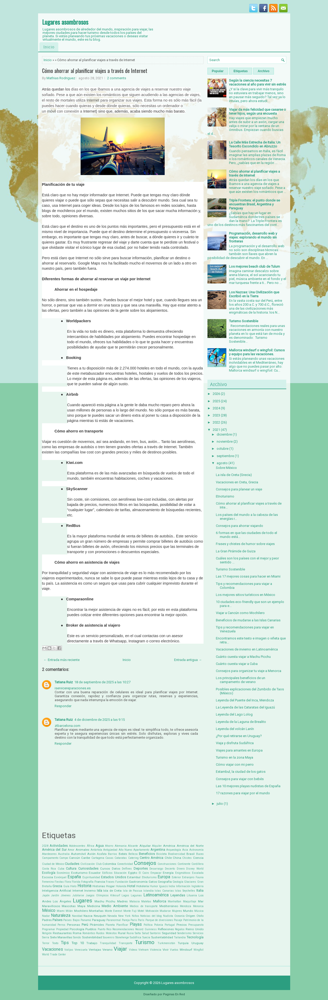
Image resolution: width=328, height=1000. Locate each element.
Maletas (146, 901)
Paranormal (113, 920)
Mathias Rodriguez (60, 78)
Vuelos (174, 949)
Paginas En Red (174, 994)
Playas (136, 924)
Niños (135, 916)
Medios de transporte (144, 906)
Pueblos (90, 929)
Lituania (192, 895)
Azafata (102, 854)
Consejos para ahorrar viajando (239, 526)
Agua (100, 846)
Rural (122, 933)
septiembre (225, 456)
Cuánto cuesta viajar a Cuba (237, 664)
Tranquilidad (108, 943)
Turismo (144, 942)
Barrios (112, 854)
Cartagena (97, 858)
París (141, 920)
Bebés (123, 854)
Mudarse (165, 911)
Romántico (88, 933)
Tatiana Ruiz (64, 682)
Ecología (48, 873)
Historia (84, 885)
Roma (77, 933)
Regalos (180, 929)
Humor (154, 886)
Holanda (121, 886)
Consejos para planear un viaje (239, 489)
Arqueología (173, 849)
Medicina (93, 906)
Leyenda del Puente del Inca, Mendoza (245, 700)
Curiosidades (88, 868)
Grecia (57, 886)
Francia (100, 881)
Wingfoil (199, 949)
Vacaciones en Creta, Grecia (237, 482)
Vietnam (143, 949)
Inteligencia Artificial (56, 890)
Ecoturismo (79, 873)
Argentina (157, 849)
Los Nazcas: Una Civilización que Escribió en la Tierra (254, 294)
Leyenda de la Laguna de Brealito (241, 722)
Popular (218, 71)
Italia (200, 890)
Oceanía (179, 916)
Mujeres (177, 911)
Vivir (166, 949)
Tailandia (180, 937)
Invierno (90, 890)
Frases (110, 881)
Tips (65, 942)
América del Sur (54, 849)
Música (199, 911)
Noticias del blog (151, 916)
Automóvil (78, 854)
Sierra (45, 937)
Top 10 (78, 943)
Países (58, 920)
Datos (116, 868)
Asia (185, 849)
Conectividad (125, 864)
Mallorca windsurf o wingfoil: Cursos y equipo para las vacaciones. (257, 352)
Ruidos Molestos (106, 933)
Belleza (133, 854)
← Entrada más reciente (62, 660)
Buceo (200, 854)
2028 (45, 846)
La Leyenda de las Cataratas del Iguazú (245, 707)
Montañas (96, 911)
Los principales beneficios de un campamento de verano (240, 680)
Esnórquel (60, 877)
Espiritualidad (91, 877)
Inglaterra (197, 886)
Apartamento (141, 849)
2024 (216, 408)
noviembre (225, 441)
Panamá (86, 920)
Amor (71, 849)
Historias (98, 886)
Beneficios (147, 854)
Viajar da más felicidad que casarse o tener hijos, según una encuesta (257, 111)
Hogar (110, 886)
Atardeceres (49, 854)
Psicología (77, 929)
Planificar (122, 925)
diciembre (224, 434)
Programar (48, 929)
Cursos (105, 868)
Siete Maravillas (61, 937)
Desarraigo (156, 868)
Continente (184, 864)
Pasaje (178, 920)
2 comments (116, 78)
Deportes (141, 868)
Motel (141, 911)
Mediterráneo (168, 906)
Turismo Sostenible (243, 321)
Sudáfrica (135, 937)
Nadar (46, 916)
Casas (109, 858)
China (177, 858)
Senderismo (184, 933)
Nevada (112, 916)
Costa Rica (49, 868)
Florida (76, 881)
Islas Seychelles (185, 890)
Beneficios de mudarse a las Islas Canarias (248, 620)
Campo (63, 858)
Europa (164, 877)
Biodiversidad (176, 854)
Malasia (134, 901)
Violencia (155, 949)
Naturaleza (60, 915)
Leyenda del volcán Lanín (235, 729)
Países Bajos (71, 920)
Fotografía (87, 881)
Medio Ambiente (115, 906)
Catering (133, 858)
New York (124, 916)
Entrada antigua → (188, 660)
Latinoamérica (156, 895)
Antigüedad (110, 849)
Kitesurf (115, 895)
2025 (216, 401)
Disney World (195, 868)
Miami (61, 911)
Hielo (73, 886)
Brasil (190, 854)
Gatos (153, 881)
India (172, 886)
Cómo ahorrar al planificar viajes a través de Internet (94, 70)
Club (99, 864)
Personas (73, 925)
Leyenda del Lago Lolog (234, 714)
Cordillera (197, 864)
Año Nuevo (125, 849)
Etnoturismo (149, 877)
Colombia (109, 864)
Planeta (110, 925)
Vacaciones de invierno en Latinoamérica (247, 649)
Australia (64, 854)
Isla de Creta (112, 890)
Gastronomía (138, 881)
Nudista (168, 916)
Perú (85, 925)
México (48, 910)
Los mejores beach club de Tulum (254, 266)
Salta (138, 933)
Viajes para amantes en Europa (239, 750)
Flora (68, 881)
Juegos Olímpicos (97, 895)
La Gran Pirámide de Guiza (236, 551)
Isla (99, 890)
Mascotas (69, 906)
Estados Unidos (113, 877)
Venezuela (81, 949)
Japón (46, 895)
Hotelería (142, 886)
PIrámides (97, 925)
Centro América (151, 858)
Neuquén (100, 916)
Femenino (48, 881)
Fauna (200, 877)
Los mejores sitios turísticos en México (245, 595)
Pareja (126, 920)
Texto (55, 943)
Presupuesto (196, 925)
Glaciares (190, 881)
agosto (222, 463)
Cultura (71, 868)
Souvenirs (108, 937)
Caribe (85, 858)
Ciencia (198, 858)
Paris (134, 920)
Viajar (120, 949)
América (169, 846)
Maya (81, 906)
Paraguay (99, 920)
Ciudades (72, 864)
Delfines (127, 868)
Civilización (87, 864)
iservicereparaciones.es (73, 688)
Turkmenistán (166, 943)
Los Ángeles (62, 901)
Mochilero (81, 911)
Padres (47, 920)
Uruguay (197, 943)
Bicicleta (161, 854)
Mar (201, 901)
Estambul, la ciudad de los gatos (240, 772)
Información (183, 886)
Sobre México (226, 468)
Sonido (77, 937)
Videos (133, 949)
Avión (91, 854)
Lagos (125, 895)
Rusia (130, 933)
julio (220, 804)
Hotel (131, 886)
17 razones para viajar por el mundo (243, 793)
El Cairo (144, 873)
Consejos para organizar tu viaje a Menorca (248, 671)
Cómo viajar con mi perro (235, 764)
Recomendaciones (123, 929)
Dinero (181, 868)
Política (148, 925)
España (74, 877)
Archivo (263, 71)
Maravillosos (51, 906)
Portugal (170, 925)
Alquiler (157, 846)
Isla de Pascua (132, 890)
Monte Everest (113, 911)
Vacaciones (52, 949)
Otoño (200, 916)
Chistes (187, 858)
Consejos (145, 863)
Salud (145, 933)
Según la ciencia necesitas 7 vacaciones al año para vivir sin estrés (257, 82)
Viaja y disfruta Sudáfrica (235, 743)
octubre (222, 449)
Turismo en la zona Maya (234, 757)
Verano (107, 949)
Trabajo (91, 943)
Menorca (198, 906)
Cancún (74, 858)
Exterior (176, 877)
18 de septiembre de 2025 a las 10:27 (102, 682)
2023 (216, 415)
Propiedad (62, 929)
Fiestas (59, 881)
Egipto (132, 873)
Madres (122, 901)
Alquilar (145, 846)
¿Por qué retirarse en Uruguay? (239, 736)
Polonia (158, 925)
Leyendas (177, 895)
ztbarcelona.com (67, 726)
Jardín (55, 895)
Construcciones (167, 864)
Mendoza (185, 906)
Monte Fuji (130, 911)
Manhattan (174, 901)
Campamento (50, 858)
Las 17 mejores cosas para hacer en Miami (248, 576)
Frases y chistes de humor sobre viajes (245, 544)
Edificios (107, 873)
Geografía (165, 881)
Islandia (148, 890)
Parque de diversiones (159, 920)
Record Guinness (146, 929)
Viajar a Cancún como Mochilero (240, 613)
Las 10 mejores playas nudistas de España (248, 786)
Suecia (146, 937)
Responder (63, 706)
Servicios (198, 933)
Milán (69, 911)
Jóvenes (66, 895)
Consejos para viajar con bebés (240, 779)
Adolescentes (77, 846)
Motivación (152, 911)
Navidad (77, 916)
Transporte (125, 943)
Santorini (155, 933)
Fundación (121, 881)
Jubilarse (78, 895)
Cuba (61, 868)
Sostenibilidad (92, 937)
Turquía (183, 943)
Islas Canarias (164, 890)
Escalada (198, 873)
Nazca (88, 916)
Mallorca (159, 901)
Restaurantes (62, 933)
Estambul (133, 877)
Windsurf (186, 949)
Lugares (82, 900)
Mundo (188, 911)
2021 (216, 430)
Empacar (156, 873)
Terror (45, 943)
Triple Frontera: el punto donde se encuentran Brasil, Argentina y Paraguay (254, 204)
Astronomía (196, 849)
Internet (77, 890)
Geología (178, 881)
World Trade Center (54, 954)
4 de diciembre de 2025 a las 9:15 (99, 720)
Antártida (96, 849)
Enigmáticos (182, 873)
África (90, 846)
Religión (47, 933)
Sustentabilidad (162, 937)
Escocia (47, 877)
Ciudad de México (53, 864)
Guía (66, 886)
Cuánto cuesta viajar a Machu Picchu (243, 657)
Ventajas (95, 949)
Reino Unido (194, 929)
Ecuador (95, 873)
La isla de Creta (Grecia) (234, 475)
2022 (216, 422)
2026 (216, 394)
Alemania (121, 846)
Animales (82, 849)
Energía (168, 873)
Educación (120, 873)
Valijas (68, 949)
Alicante (133, 846)
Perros (61, 925)
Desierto (170, 868)
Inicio (48, 47)
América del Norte (190, 846)
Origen (190, 916)
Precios (181, 925)
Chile (168, 858)
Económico (63, 873)
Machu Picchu (105, 901)
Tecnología (195, 937)
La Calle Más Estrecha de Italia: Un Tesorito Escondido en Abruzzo (254, 144)
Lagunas (136, 895)
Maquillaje (189, 901)
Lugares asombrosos (65, 22)
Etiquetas (240, 71)
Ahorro (109, 846)
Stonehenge (122, 937)
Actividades (59, 846)
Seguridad (169, 933)
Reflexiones (166, 929)
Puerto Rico (104, 929)
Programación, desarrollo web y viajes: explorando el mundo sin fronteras (253, 237)
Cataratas (120, 858)
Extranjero (188, 877)
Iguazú (163, 886)
